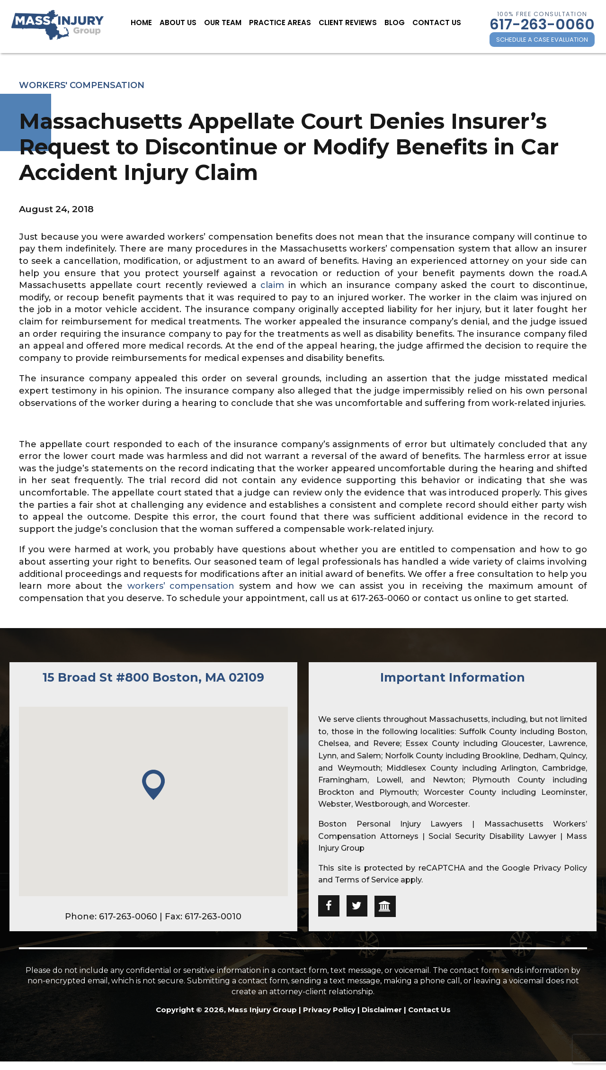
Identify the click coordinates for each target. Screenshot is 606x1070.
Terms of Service (367, 879)
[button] (153, 785)
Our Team (229, 22)
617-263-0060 (542, 24)
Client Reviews (344, 22)
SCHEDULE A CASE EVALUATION (542, 39)
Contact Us (426, 22)
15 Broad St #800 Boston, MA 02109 (153, 677)
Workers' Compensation (81, 85)
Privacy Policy (560, 867)
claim (272, 285)
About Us (187, 22)
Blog (387, 22)
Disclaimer (382, 1009)
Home (153, 22)
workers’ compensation (181, 586)
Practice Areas (282, 22)
